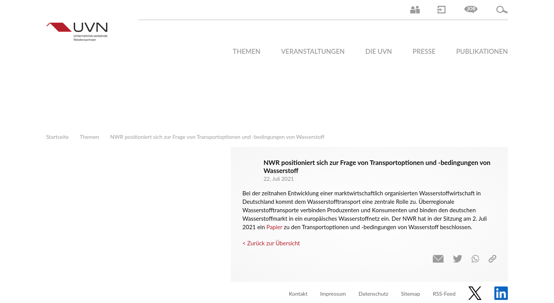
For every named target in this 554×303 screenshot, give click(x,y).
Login (441, 9)
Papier (274, 226)
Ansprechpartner (415, 9)
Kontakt (298, 293)
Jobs (470, 9)
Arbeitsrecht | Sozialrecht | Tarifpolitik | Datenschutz (252, 109)
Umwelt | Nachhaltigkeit (454, 109)
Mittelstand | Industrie (367, 109)
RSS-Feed (444, 293)
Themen (246, 51)
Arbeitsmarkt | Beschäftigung (280, 109)
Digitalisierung (396, 109)
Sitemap (410, 293)
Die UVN (378, 51)
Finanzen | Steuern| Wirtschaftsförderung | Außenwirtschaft (338, 109)
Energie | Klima (425, 109)
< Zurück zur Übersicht (271, 243)
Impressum (333, 293)
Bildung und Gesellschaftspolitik (309, 109)
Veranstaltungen (313, 51)
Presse (424, 51)
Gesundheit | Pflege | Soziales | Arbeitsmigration (482, 109)
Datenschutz (373, 293)
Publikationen (482, 51)
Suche (502, 9)
